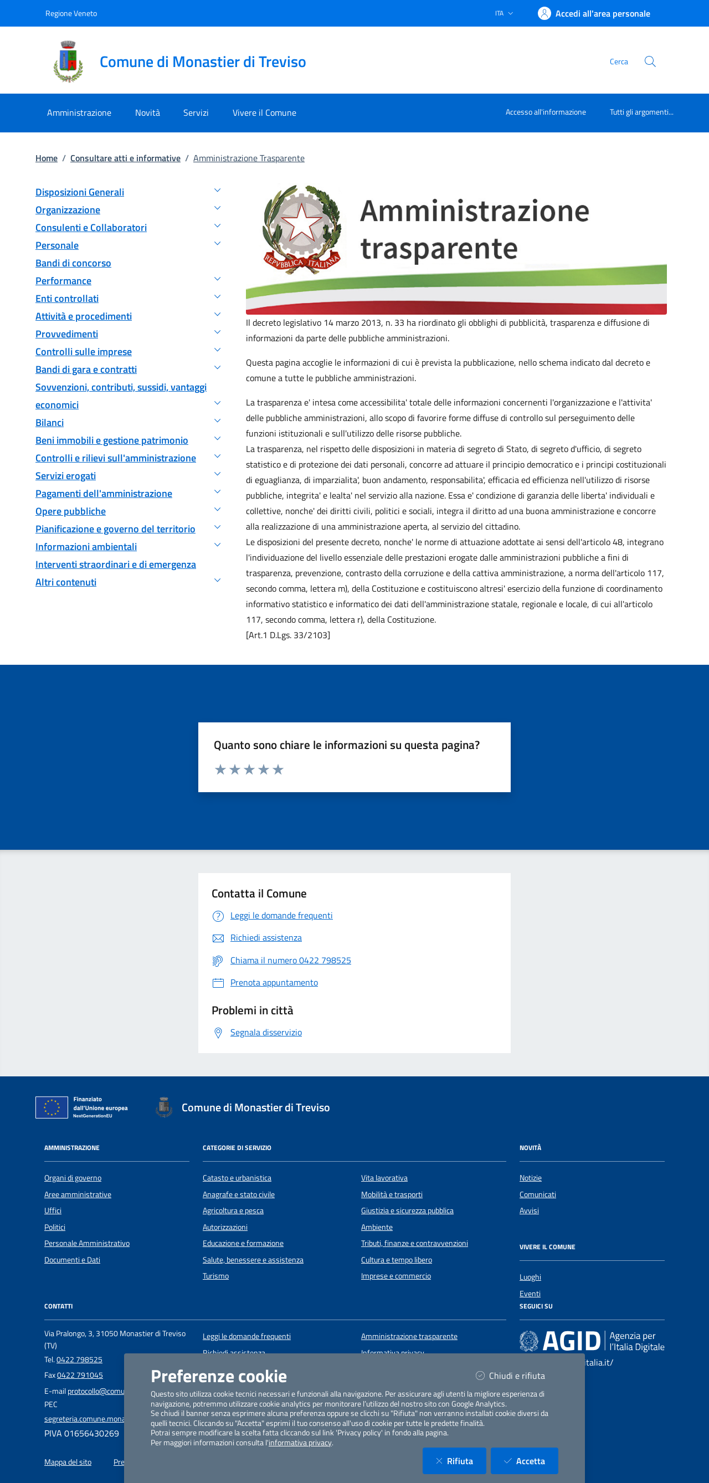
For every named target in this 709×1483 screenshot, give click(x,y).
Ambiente (377, 1227)
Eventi (530, 1293)
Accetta (531, 1460)
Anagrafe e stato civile (239, 1194)
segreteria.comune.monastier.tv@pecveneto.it (120, 1419)
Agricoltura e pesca (233, 1210)
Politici (54, 1227)
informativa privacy (300, 1442)
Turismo (216, 1276)
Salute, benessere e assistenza (253, 1260)
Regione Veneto (71, 13)
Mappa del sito (67, 1462)
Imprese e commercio (396, 1276)
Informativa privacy (392, 1353)
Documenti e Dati (72, 1260)
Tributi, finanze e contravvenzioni (414, 1243)
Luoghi (530, 1277)
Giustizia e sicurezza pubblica (407, 1210)
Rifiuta (461, 1460)
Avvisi (529, 1210)
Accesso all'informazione (546, 111)
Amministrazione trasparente (409, 1336)
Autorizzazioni (225, 1227)
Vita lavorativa (384, 1178)
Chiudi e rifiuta (517, 1375)
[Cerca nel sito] (650, 61)
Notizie (531, 1178)
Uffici (52, 1210)
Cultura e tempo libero (396, 1260)
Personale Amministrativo (87, 1243)
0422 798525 (79, 1359)
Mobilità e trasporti (392, 1194)
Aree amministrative (77, 1194)
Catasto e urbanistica (237, 1178)
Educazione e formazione (243, 1243)
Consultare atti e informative (125, 158)
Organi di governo (72, 1178)
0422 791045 (80, 1375)
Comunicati (538, 1194)
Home (46, 158)
